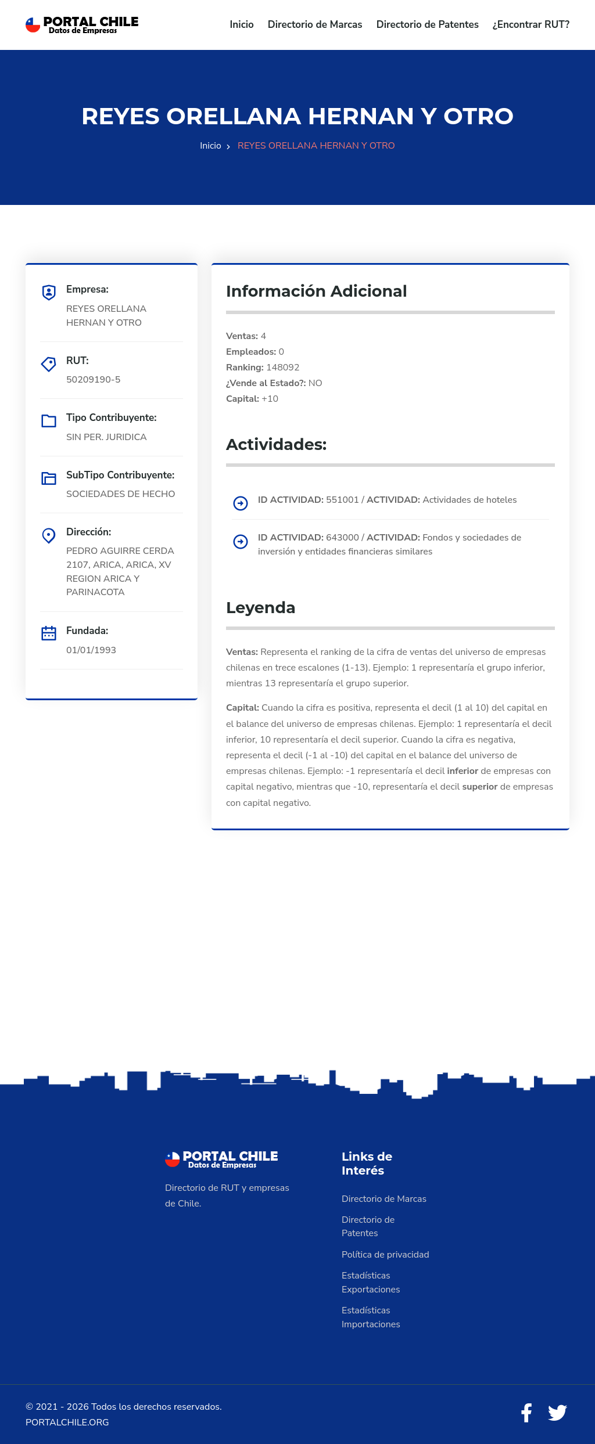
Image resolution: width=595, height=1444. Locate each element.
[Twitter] (557, 1412)
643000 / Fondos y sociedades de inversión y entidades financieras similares (391, 544)
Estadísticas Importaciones (371, 1316)
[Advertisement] (297, 974)
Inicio (242, 24)
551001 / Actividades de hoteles (388, 499)
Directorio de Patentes (428, 24)
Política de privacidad (386, 1253)
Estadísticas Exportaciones (371, 1281)
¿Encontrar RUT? (531, 24)
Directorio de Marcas (315, 24)
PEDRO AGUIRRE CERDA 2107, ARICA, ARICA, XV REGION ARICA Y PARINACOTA (120, 572)
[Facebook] (526, 1412)
